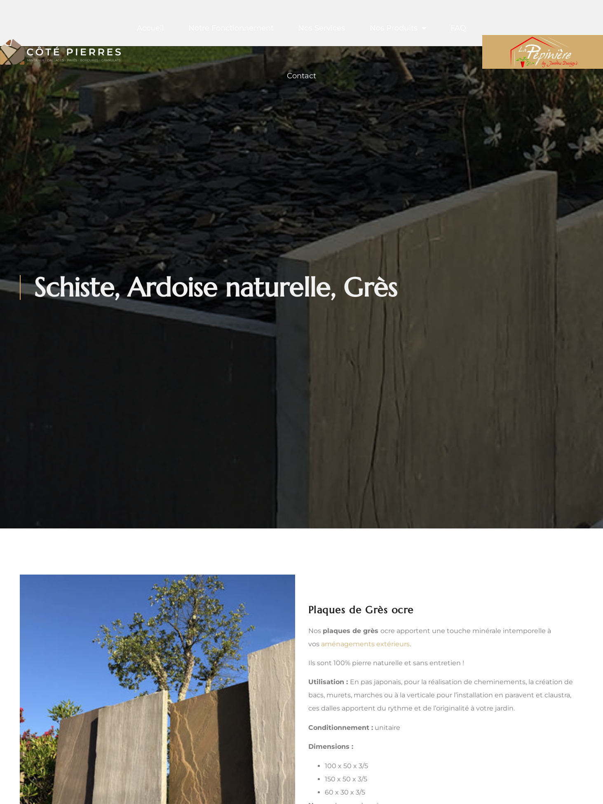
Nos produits (398, 28)
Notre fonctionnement (231, 28)
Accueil (150, 28)
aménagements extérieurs (365, 644)
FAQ (458, 28)
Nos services (321, 28)
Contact (301, 75)
